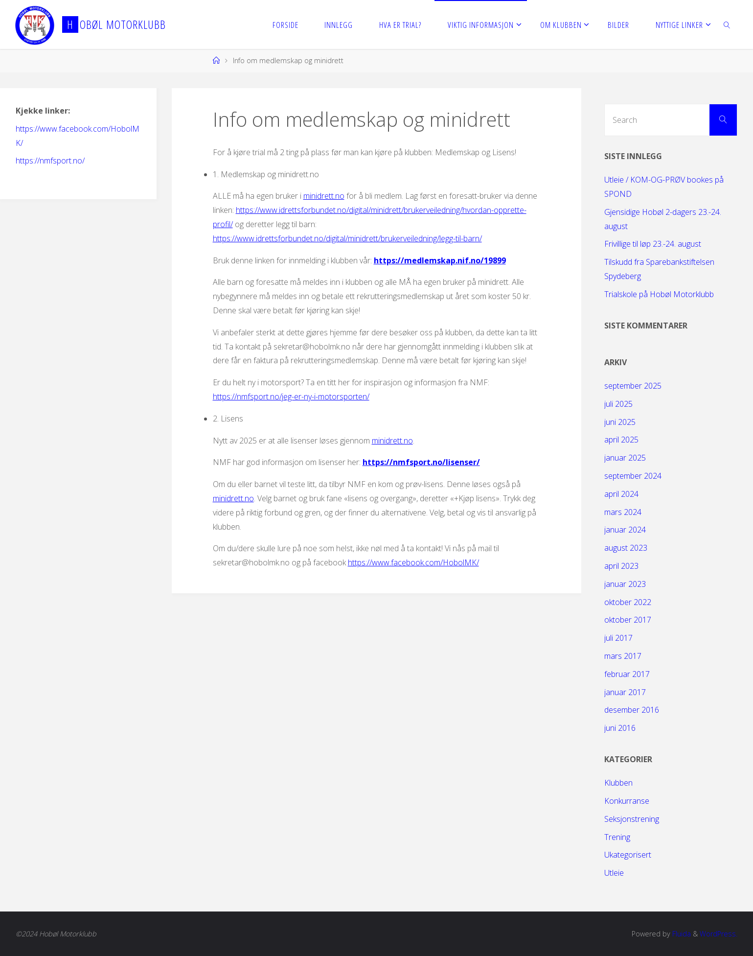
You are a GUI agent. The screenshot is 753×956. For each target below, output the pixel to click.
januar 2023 (625, 584)
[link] (727, 24)
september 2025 (633, 385)
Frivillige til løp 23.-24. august (652, 243)
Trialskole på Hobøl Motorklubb (659, 294)
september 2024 (633, 475)
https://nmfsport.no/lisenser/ (421, 462)
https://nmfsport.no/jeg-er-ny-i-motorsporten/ (291, 396)
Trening (617, 837)
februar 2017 (627, 674)
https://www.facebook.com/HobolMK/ (413, 562)
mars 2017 (622, 656)
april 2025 (621, 439)
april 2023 (621, 565)
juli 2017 (618, 637)
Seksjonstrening (631, 819)
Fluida (680, 933)
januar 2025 (625, 457)
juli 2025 (618, 403)
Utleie (614, 872)
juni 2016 (620, 728)
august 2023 (625, 547)
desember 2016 (631, 709)
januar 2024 (625, 529)
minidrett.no (323, 195)
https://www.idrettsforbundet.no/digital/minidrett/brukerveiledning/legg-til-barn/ (347, 238)
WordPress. (718, 933)
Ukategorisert (627, 854)
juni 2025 (620, 422)
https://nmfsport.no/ (50, 160)
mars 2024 (622, 512)
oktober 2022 (627, 602)
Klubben (618, 782)
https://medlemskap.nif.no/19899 (440, 260)
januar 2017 (625, 692)
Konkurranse (626, 800)
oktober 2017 (627, 619)
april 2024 (621, 494)
